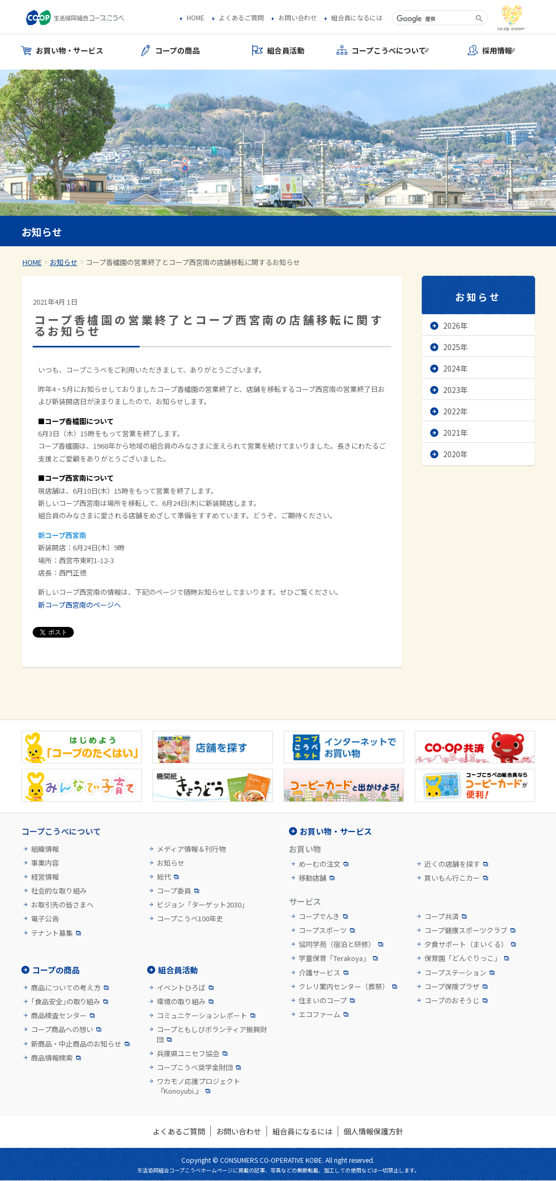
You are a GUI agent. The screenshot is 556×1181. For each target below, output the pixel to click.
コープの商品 (56, 969)
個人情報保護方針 (373, 1131)
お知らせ (64, 262)
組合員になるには (357, 17)
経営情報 (45, 877)
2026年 (455, 325)
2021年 (455, 432)
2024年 (455, 368)
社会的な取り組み (59, 891)
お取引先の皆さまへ (62, 905)
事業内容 (45, 863)
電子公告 (45, 918)
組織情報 (45, 849)
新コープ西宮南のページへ (79, 605)
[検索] (433, 18)
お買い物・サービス (336, 831)
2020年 (455, 454)
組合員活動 (178, 969)
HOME (195, 17)
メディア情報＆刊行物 (191, 849)
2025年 (455, 347)
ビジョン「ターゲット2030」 (202, 905)
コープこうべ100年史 (190, 918)
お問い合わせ (297, 17)
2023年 (455, 389)
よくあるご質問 (241, 17)
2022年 (455, 411)
